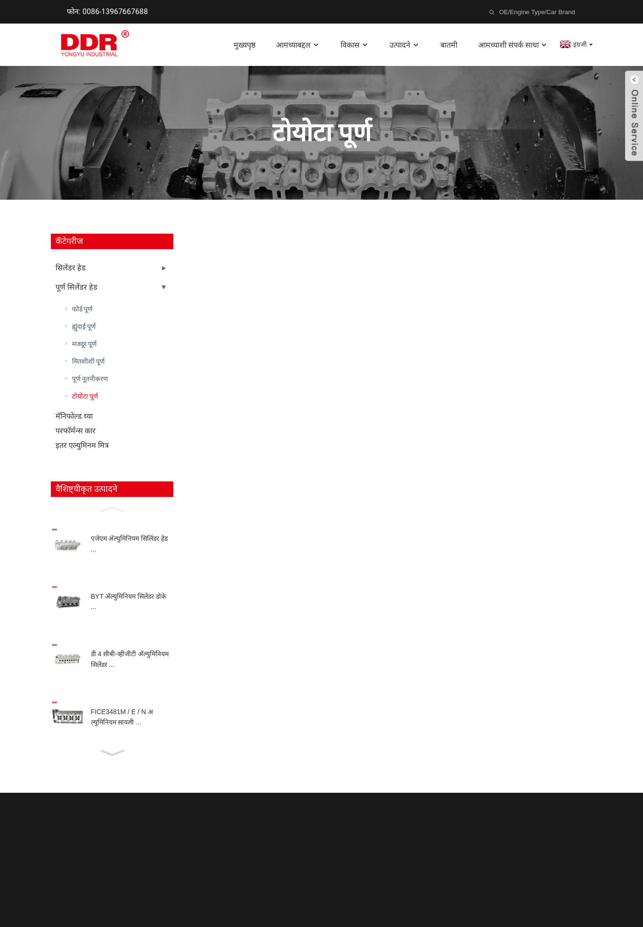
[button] (112, 508)
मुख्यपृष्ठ (244, 45)
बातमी (448, 45)
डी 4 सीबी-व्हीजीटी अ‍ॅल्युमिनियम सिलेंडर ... (130, 659)
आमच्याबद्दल (298, 45)
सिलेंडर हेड (71, 267)
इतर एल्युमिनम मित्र (82, 445)
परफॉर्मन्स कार (76, 430)
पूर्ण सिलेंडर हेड (77, 287)
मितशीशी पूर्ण (88, 361)
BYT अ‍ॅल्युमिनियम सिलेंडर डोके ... (129, 601)
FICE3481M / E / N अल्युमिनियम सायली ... (122, 717)
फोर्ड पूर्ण (82, 309)
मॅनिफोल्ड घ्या (74, 416)
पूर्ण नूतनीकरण (90, 378)
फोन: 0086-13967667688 (107, 11)
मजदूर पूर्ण (84, 344)
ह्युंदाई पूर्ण (84, 326)
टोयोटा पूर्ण (85, 396)
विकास (355, 45)
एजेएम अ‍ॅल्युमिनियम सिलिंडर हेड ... (129, 544)
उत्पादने (405, 45)
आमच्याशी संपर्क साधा (513, 45)
